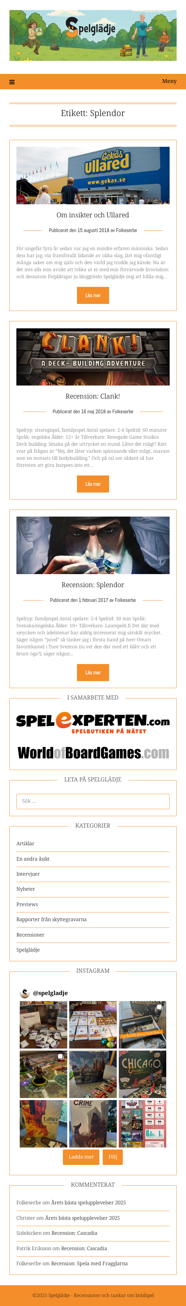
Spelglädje (28, 950)
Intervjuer (28, 874)
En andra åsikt (33, 859)
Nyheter (25, 889)
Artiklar (25, 844)
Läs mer (92, 295)
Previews (27, 904)
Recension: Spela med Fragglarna (89, 1264)
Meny (169, 81)
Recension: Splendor (93, 585)
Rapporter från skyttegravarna (51, 919)
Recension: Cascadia (74, 1233)
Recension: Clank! (93, 397)
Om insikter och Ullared (93, 215)
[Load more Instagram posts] (81, 1157)
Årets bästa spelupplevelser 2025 (88, 1203)
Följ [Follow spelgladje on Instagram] (112, 1157)
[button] (43, 1025)
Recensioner (30, 935)
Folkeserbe (126, 230)
